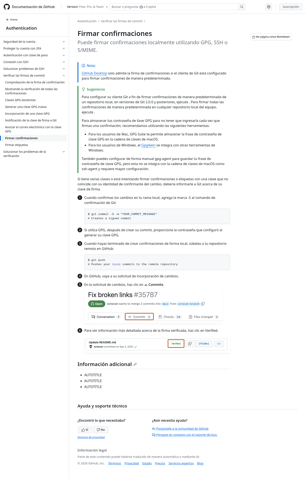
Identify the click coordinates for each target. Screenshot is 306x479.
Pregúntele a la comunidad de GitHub (180, 429)
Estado (147, 463)
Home (11, 19)
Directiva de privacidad (91, 437)
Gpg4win (148, 145)
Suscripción (291, 7)
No (101, 430)
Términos (114, 463)
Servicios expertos (181, 463)
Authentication (21, 28)
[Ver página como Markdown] (271, 36)
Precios (160, 463)
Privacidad (132, 463)
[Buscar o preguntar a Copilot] (177, 6)
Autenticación (87, 21)
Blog (200, 463)
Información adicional (107, 364)
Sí (85, 430)
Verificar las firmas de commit (121, 21)
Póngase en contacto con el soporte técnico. (184, 435)
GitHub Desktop (94, 73)
